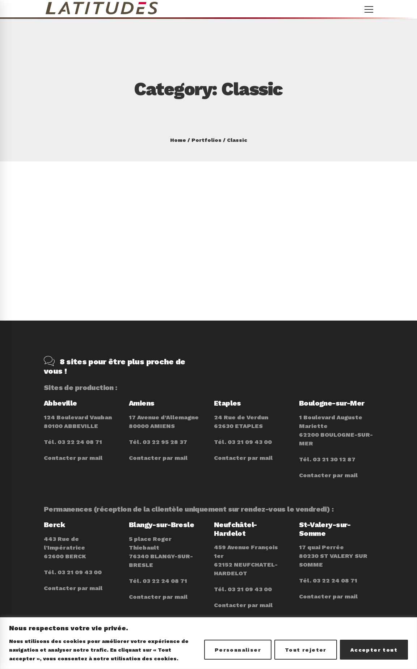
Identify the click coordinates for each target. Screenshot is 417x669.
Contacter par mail (73, 447)
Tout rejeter (306, 650)
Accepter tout (373, 650)
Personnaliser (238, 650)
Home (178, 140)
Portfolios (206, 140)
